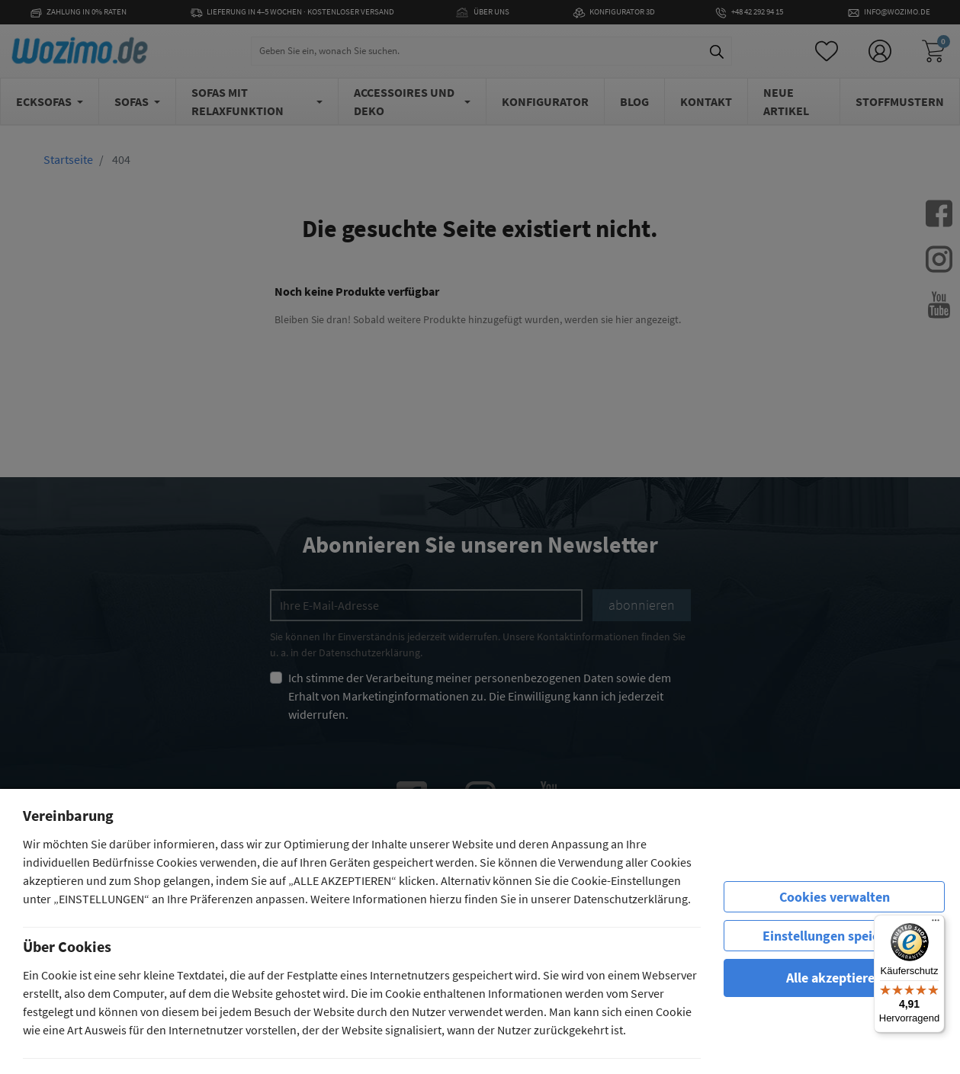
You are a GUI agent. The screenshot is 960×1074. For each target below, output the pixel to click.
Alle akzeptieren (834, 977)
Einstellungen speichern (834, 935)
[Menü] (935, 924)
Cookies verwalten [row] (834, 897)
